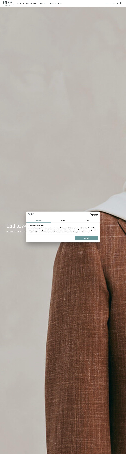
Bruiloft (43, 3)
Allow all (86, 238)
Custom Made (31, 3)
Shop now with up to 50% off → (17, 231)
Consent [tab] (38, 220)
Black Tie (20, 3)
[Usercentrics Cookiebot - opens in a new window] (91, 214)
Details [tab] (63, 220)
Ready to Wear (55, 3)
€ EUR (107, 3)
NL (113, 3)
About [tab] (87, 220)
